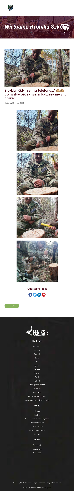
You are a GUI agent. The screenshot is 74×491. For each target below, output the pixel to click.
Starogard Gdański (37, 384)
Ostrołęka (37, 369)
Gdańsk (37, 354)
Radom (37, 388)
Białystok (37, 346)
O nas (37, 411)
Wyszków (37, 392)
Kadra (37, 414)
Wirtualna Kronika (37, 430)
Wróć (14, 305)
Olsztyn (37, 373)
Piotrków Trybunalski (37, 396)
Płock (37, 377)
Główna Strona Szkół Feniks (37, 400)
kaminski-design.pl (44, 487)
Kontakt (37, 434)
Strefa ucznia (37, 426)
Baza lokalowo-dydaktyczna (37, 418)
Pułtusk (37, 380)
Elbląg (37, 350)
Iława (37, 357)
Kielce (37, 361)
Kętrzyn (37, 365)
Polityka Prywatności (53, 483)
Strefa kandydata (37, 422)
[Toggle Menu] (69, 9)
